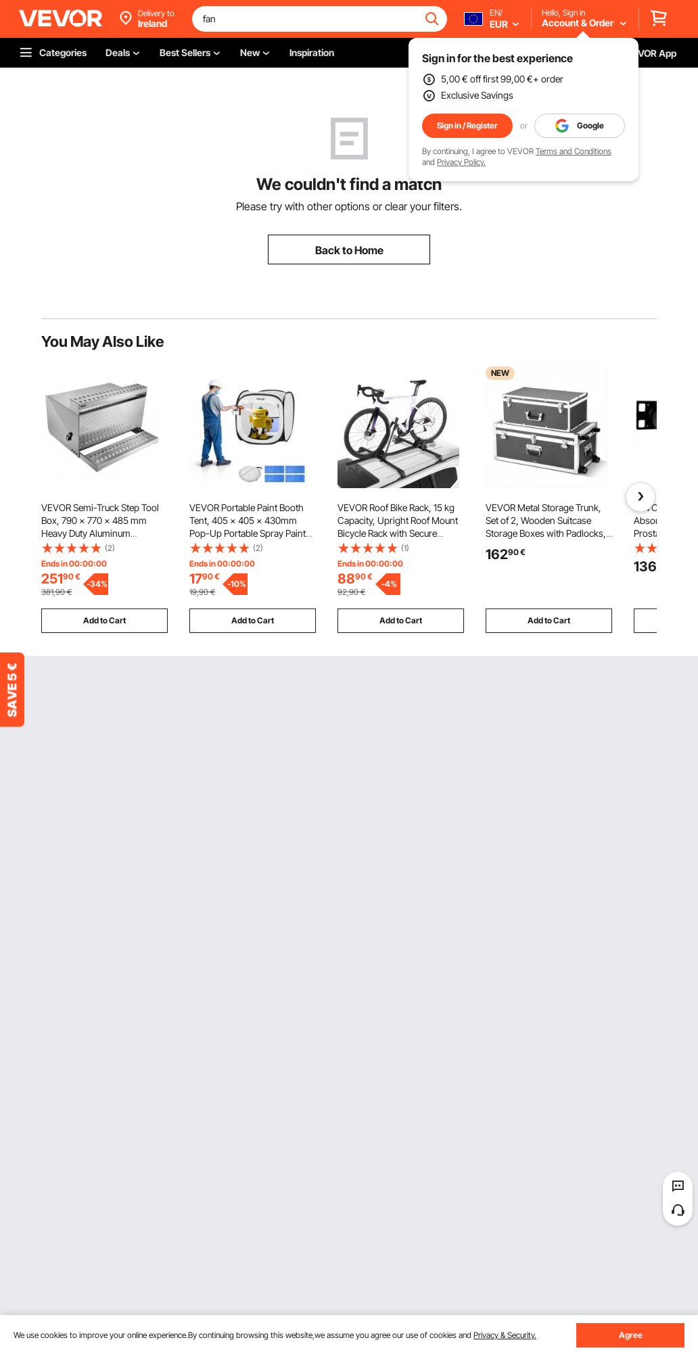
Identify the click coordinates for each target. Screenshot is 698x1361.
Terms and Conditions (573, 151)
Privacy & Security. (504, 1335)
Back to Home (349, 250)
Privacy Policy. (461, 162)
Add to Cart (104, 620)
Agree (631, 1335)
